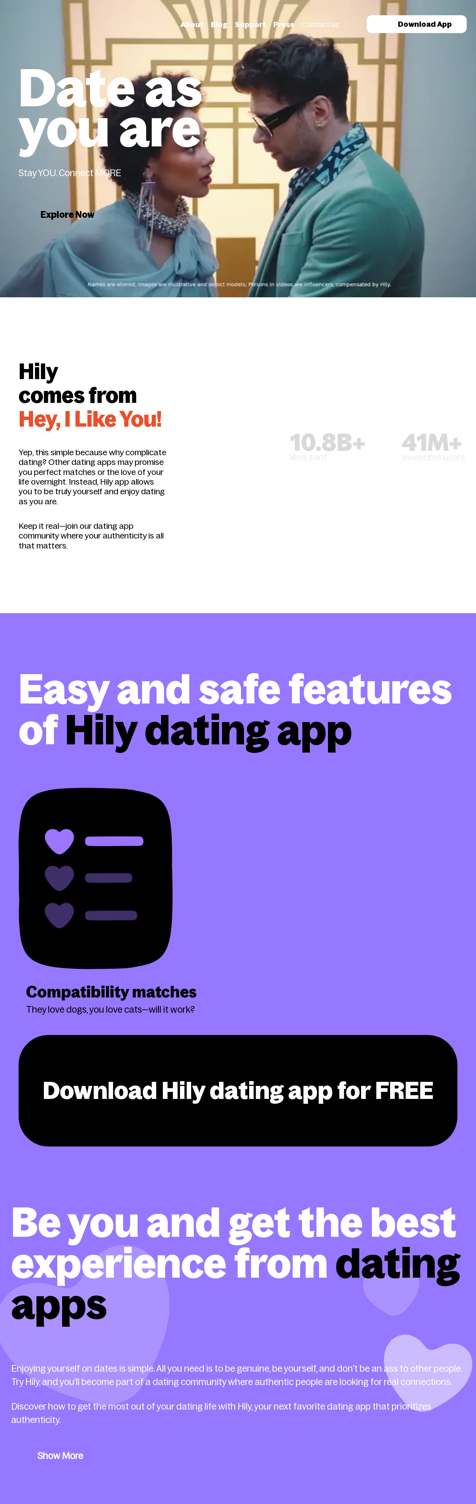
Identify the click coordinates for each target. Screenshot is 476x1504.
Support (250, 24)
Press (283, 24)
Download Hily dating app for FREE (238, 1090)
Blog (219, 24)
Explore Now (67, 215)
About (191, 24)
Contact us (320, 24)
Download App (416, 24)
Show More (60, 1456)
